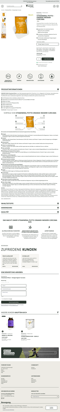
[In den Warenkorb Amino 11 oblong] (2, 331)
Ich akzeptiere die (7, 298)
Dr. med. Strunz (4, 368)
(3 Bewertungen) (29, 333)
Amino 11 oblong (7, 335)
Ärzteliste (3, 379)
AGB (11, 298)
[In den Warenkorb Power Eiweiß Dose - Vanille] (22, 331)
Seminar (33, 367)
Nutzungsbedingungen (14, 305)
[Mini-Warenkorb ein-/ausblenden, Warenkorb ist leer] (57, 6)
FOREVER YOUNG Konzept (7, 367)
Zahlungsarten (4, 382)
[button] (42, 12)
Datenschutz (33, 381)
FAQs (2, 383)
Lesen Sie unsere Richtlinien (8, 409)
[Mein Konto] (54, 6)
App (2, 372)
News (2, 370)
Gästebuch (33, 368)
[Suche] (21, 6)
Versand (44, 54)
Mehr (3, 264)
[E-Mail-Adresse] (39, 352)
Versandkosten (4, 381)
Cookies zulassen (51, 408)
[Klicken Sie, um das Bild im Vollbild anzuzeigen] (21, 26)
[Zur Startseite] (30, 6)
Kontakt (2, 378)
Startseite (2, 10)
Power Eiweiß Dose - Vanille (30, 336)
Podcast (3, 371)
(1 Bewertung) (10, 333)
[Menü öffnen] (2, 6)
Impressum (33, 379)
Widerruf (33, 382)
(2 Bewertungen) (45, 12)
